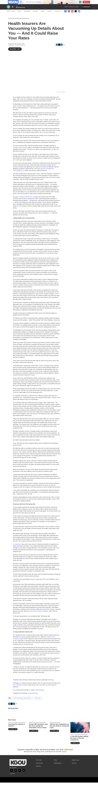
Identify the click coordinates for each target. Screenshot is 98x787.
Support (35, 14)
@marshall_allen (39, 694)
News (19, 14)
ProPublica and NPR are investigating (29, 201)
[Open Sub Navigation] (16, 14)
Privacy (55, 764)
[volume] (12, 10)
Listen (13, 14)
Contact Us (58, 14)
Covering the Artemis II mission (16, 729)
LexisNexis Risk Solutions (20, 152)
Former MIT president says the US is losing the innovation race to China (38, 730)
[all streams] (86, 10)
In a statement (17, 548)
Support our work (75, 764)
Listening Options (57, 767)
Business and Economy (55, 726)
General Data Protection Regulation (38, 615)
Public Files (38, 770)
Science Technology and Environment (18, 22)
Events (50, 14)
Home (8, 14)
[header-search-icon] (80, 3)
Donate (88, 3)
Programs (27, 14)
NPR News (37, 702)
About (43, 14)
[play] (8, 10)
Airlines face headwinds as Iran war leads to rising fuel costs (59, 730)
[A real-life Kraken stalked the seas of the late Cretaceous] (80, 731)
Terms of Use (39, 764)
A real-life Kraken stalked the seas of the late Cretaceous (79, 742)
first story (19, 210)
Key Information (39, 767)
